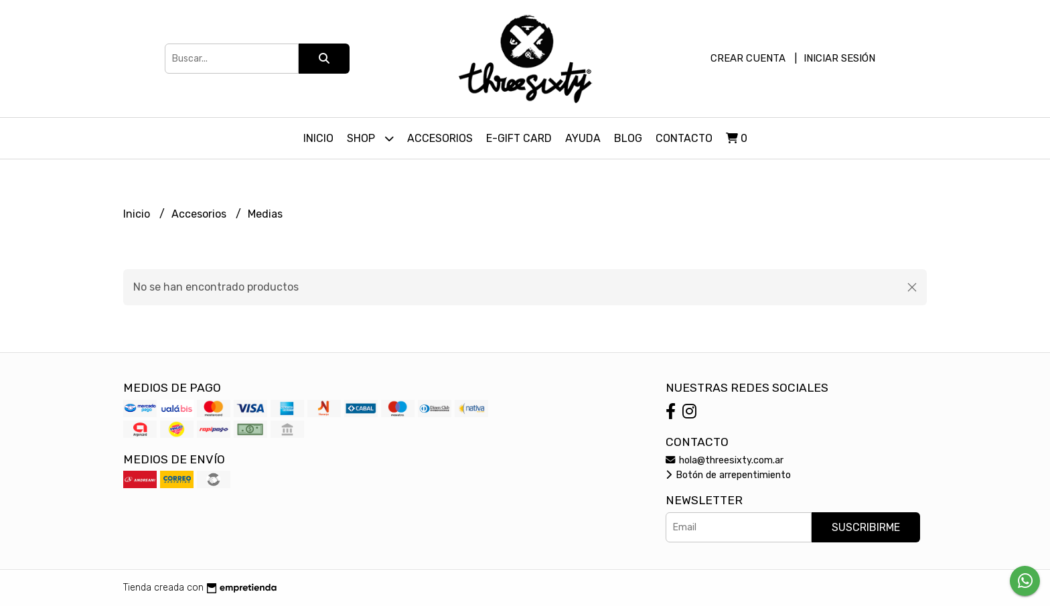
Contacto (684, 138)
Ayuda (583, 138)
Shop (370, 138)
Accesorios (440, 138)
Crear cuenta (747, 58)
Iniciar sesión (839, 58)
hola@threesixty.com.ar (724, 460)
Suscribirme (866, 527)
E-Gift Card (519, 138)
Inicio (318, 138)
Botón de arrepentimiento (728, 475)
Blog (628, 138)
